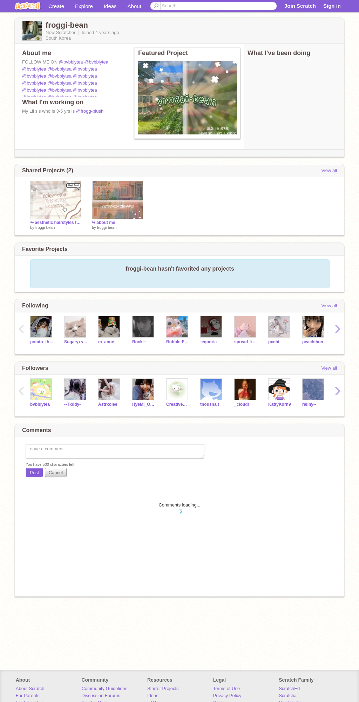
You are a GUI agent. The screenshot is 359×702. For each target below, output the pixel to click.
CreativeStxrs (178, 404)
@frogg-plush (89, 111)
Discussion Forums (100, 695)
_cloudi (241, 404)
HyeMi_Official (144, 404)
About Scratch (30, 688)
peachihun (312, 341)
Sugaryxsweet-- (76, 341)
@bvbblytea (71, 62)
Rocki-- (139, 341)
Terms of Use (226, 688)
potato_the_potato (42, 341)
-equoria (208, 341)
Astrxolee (107, 404)
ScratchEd (289, 688)
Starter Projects (163, 688)
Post (34, 472)
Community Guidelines (104, 688)
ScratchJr (288, 695)
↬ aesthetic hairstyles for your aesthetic (55, 222)
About (134, 6)
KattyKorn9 (279, 404)
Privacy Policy (227, 695)
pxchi (273, 341)
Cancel (56, 472)
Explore (84, 6)
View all (329, 170)
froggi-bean (45, 227)
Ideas (110, 6)
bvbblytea (40, 404)
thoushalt (209, 404)
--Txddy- (72, 404)
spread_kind (246, 341)
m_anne (106, 341)
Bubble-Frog (178, 341)
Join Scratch (300, 6)
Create (56, 6)
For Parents (28, 695)
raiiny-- (309, 404)
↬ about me (103, 222)
